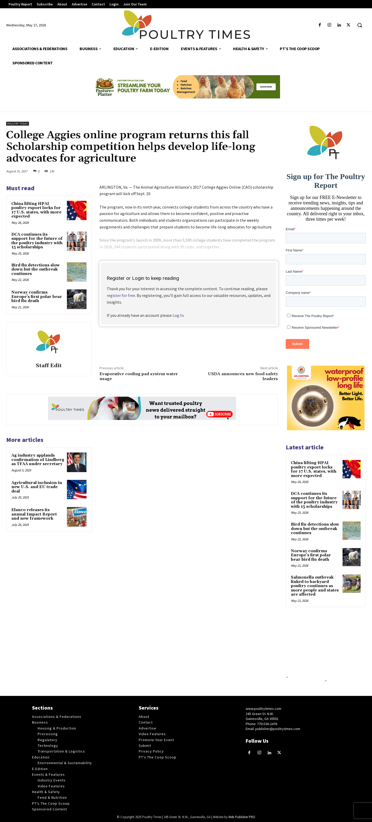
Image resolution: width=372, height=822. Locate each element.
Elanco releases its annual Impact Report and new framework (34, 514)
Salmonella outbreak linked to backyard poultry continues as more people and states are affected (315, 586)
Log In (178, 315)
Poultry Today (17, 124)
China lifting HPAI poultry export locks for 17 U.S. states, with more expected (36, 210)
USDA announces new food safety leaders (243, 376)
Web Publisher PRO (241, 817)
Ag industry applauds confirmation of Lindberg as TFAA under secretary (37, 459)
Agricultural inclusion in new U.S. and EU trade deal (36, 487)
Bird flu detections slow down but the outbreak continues (35, 269)
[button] (359, 25)
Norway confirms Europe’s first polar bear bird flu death (36, 296)
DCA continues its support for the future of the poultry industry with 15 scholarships (37, 241)
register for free (121, 295)
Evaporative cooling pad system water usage (138, 376)
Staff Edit (49, 365)
